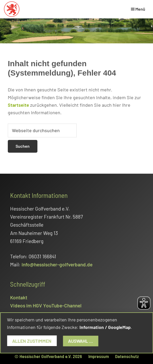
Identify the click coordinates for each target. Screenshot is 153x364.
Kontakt (18, 297)
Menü (140, 8)
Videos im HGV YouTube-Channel (46, 305)
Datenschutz (127, 356)
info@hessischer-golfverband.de (57, 264)
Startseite (18, 105)
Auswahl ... (80, 341)
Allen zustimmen (31, 341)
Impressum (98, 356)
